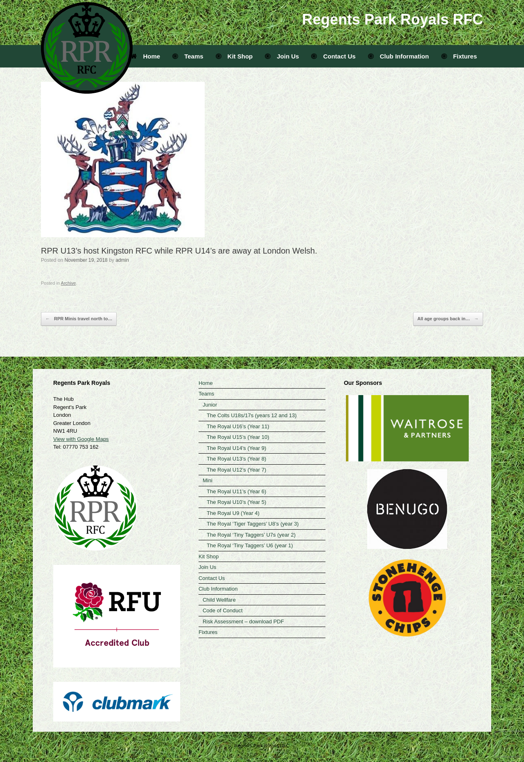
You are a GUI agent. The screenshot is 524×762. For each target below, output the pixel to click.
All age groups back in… (448, 319)
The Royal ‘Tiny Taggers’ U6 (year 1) (250, 545)
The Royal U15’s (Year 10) (238, 437)
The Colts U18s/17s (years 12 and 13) (252, 415)
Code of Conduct (223, 610)
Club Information (398, 56)
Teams (187, 56)
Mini (207, 480)
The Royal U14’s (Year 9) (236, 448)
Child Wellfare (219, 600)
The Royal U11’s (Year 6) (236, 491)
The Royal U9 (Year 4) (233, 513)
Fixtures (459, 56)
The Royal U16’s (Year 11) (238, 426)
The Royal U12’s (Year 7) (236, 470)
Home (145, 56)
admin (122, 260)
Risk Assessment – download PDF (243, 621)
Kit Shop (234, 56)
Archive (68, 283)
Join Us (282, 56)
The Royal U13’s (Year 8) (236, 459)
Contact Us (333, 56)
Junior (210, 405)
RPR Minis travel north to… (78, 319)
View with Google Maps (81, 439)
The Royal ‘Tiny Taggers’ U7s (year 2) (251, 535)
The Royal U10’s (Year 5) (236, 502)
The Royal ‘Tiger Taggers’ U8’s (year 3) (253, 524)
